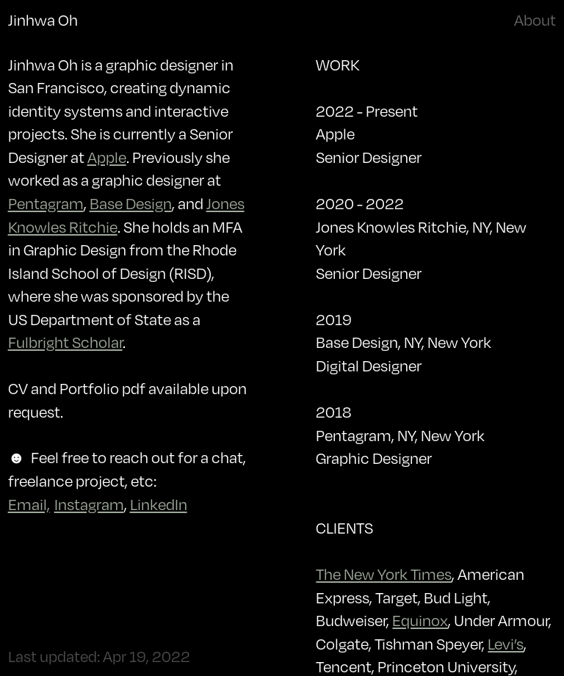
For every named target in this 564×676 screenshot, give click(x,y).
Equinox (420, 620)
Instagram (89, 504)
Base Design (131, 203)
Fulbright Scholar (65, 342)
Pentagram (46, 203)
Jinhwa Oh (43, 19)
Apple (106, 157)
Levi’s (506, 643)
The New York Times (384, 574)
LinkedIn (158, 504)
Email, (29, 504)
